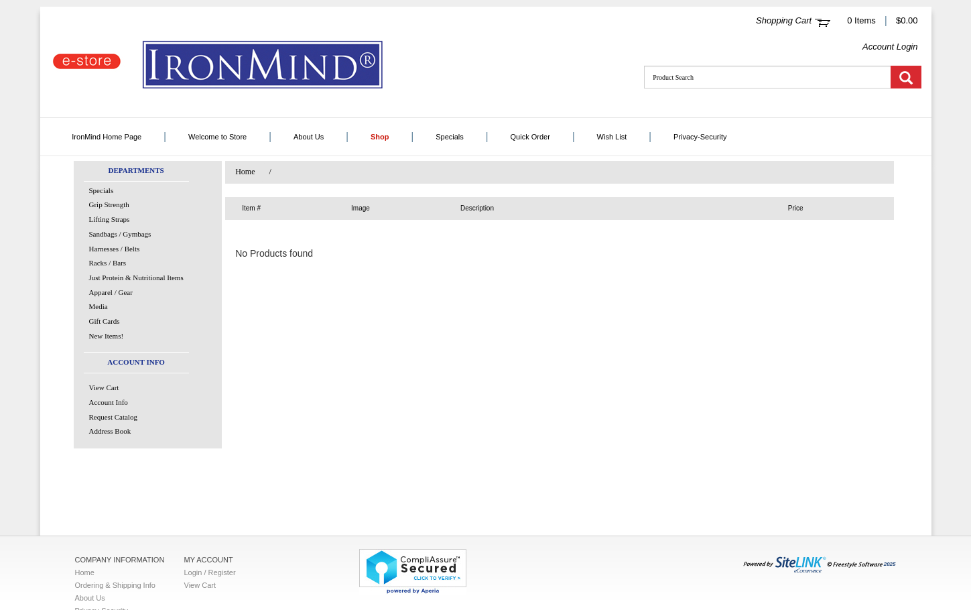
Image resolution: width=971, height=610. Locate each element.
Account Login (889, 47)
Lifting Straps (109, 219)
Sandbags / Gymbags (120, 234)
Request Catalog (113, 417)
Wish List (612, 137)
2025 (819, 564)
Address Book (110, 431)
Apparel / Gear (111, 292)
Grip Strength (109, 204)
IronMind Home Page (106, 137)
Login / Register (210, 572)
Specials (450, 137)
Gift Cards (104, 321)
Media (98, 306)
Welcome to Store (217, 137)
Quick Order (530, 137)
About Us (309, 137)
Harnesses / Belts (114, 249)
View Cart (104, 387)
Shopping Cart (784, 20)
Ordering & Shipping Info (115, 585)
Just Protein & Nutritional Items (136, 277)
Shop (380, 137)
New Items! (106, 336)
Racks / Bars (108, 263)
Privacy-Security (699, 137)
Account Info (108, 402)
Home (245, 171)
